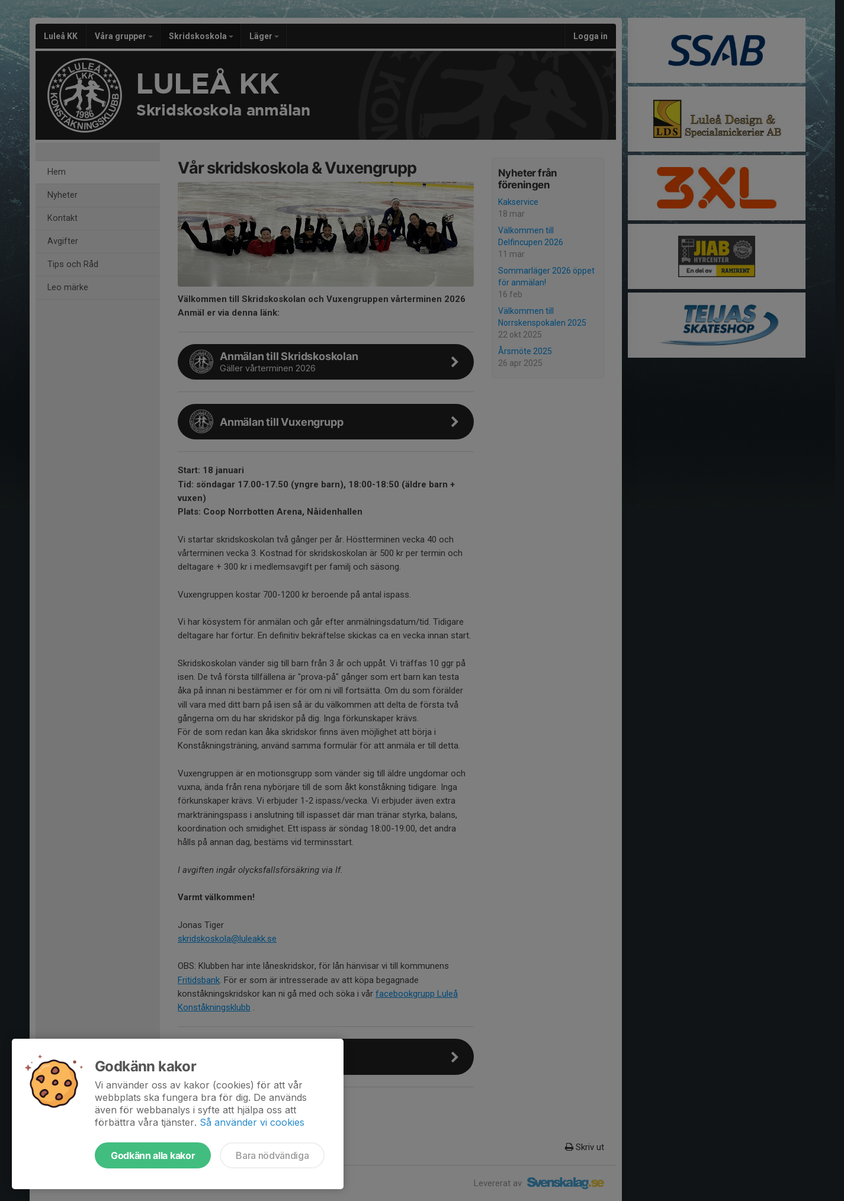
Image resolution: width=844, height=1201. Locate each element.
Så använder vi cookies (252, 1122)
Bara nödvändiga (272, 1155)
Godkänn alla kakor (153, 1155)
